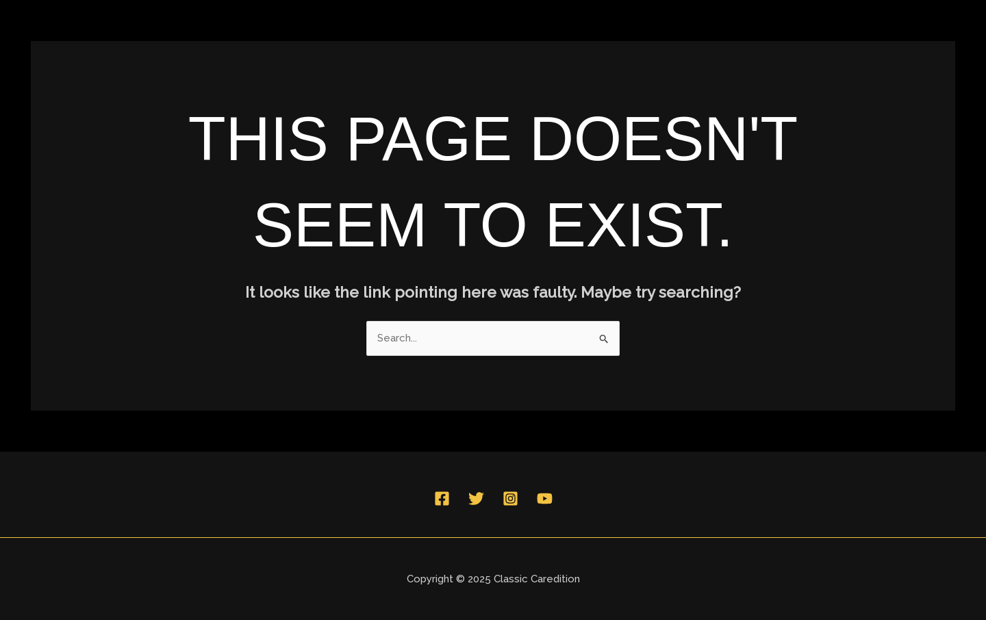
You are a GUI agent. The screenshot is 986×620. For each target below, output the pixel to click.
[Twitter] (476, 498)
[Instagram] (510, 498)
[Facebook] (442, 498)
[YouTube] (545, 498)
